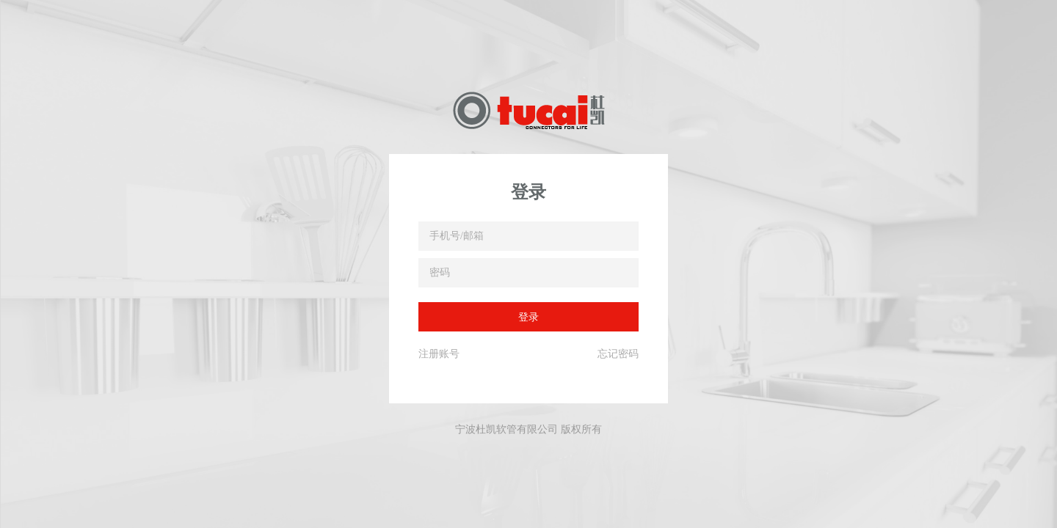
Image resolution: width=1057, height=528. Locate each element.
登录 (528, 317)
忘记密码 (618, 353)
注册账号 (439, 353)
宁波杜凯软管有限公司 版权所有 (528, 429)
